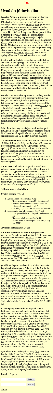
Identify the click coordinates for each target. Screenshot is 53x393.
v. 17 (45, 103)
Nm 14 (43, 268)
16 (48, 268)
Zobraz (31, 379)
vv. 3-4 (45, 201)
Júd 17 (4, 42)
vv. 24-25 (25, 228)
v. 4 (13, 334)
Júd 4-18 (11, 288)
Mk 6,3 (38, 24)
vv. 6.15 (23, 323)
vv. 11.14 (39, 255)
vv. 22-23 (16, 223)
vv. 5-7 (35, 206)
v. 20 (22, 344)
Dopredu (14, 374)
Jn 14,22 (9, 32)
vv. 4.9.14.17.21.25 (36, 331)
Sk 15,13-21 (19, 52)
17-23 (32, 184)
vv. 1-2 (20, 194)
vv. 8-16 (47, 208)
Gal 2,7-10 (29, 52)
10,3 (19, 35)
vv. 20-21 (37, 218)
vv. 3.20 (43, 105)
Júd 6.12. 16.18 (32, 301)
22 (2, 270)
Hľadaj (31, 384)
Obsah (4, 389)
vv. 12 (16, 255)
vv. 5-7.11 (24, 268)
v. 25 (24, 318)
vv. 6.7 (46, 280)
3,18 (47, 32)
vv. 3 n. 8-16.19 (38, 176)
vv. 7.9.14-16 (7, 253)
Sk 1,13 (17, 32)
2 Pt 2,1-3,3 (22, 288)
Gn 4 (32, 268)
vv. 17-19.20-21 (27, 354)
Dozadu (4, 374)
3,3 (2, 303)
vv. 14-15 (40, 273)
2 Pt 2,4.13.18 (45, 301)
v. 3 (37, 351)
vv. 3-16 (32, 198)
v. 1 (15, 22)
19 (38, 268)
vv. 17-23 (39, 211)
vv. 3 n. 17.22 (40, 243)
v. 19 (41, 346)
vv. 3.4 (37, 326)
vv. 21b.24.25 (37, 329)
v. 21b (16, 339)
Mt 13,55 (30, 24)
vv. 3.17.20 (39, 253)
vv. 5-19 (37, 359)
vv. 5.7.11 (25, 250)
